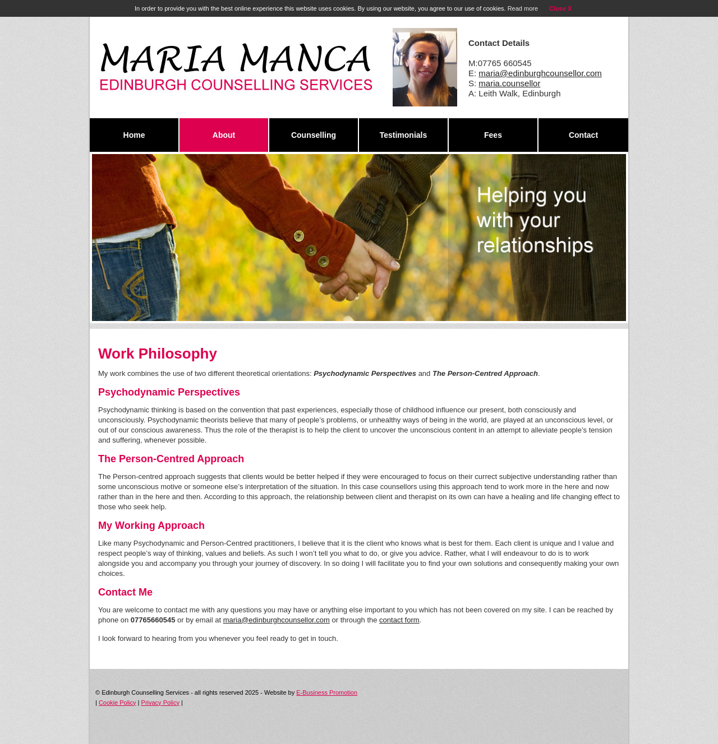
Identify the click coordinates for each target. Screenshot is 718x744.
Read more (523, 8)
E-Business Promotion (326, 692)
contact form (399, 620)
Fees (493, 135)
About (224, 135)
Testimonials (403, 135)
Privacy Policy (160, 702)
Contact (583, 135)
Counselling (313, 135)
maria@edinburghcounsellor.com (540, 73)
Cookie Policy (117, 702)
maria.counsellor (509, 83)
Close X (560, 8)
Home (134, 135)
